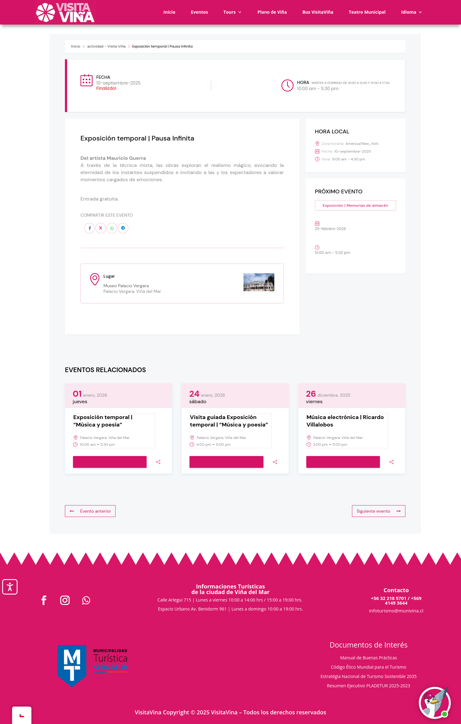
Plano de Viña (272, 12)
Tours (229, 12)
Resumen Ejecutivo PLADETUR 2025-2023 (368, 686)
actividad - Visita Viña (106, 46)
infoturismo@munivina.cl (396, 610)
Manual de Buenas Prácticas (368, 658)
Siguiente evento (379, 511)
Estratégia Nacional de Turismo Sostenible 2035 (369, 676)
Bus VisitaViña (317, 12)
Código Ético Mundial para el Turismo (368, 667)
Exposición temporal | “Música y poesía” (102, 420)
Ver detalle (109, 462)
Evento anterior (90, 511)
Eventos (199, 12)
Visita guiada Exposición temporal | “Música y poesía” (229, 420)
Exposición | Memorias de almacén (355, 205)
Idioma (408, 12)
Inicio (169, 12)
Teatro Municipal (367, 12)
